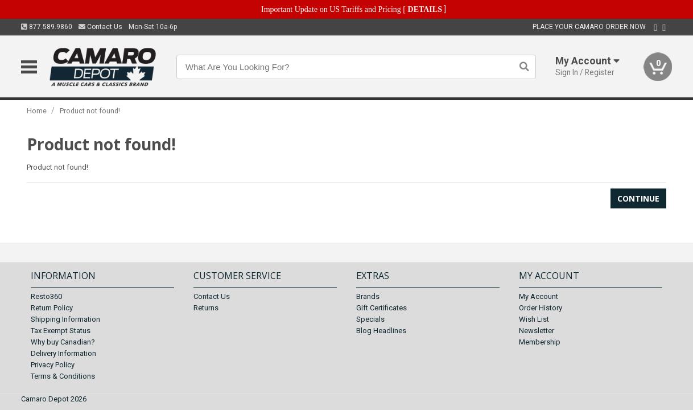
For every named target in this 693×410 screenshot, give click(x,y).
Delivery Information (63, 353)
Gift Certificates (381, 308)
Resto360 (46, 296)
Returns (205, 308)
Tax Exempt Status (60, 330)
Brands (368, 296)
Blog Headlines (381, 330)
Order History (540, 308)
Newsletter (536, 330)
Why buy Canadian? (63, 342)
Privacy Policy (53, 364)
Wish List (534, 319)
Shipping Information (65, 319)
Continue (638, 198)
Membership (539, 342)
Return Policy (52, 308)
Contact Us (100, 27)
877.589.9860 (46, 27)
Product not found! (90, 110)
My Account (538, 296)
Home (37, 110)
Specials (370, 319)
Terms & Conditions (63, 376)
